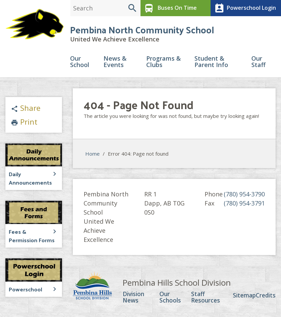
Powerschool (25, 288)
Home (92, 154)
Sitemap (242, 296)
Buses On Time (169, 8)
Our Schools (170, 298)
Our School (79, 63)
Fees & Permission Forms (31, 236)
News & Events (115, 63)
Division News (134, 298)
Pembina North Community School (142, 30)
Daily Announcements (29, 179)
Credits (265, 296)
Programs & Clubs (163, 63)
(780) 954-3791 (244, 204)
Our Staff (258, 63)
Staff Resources (205, 298)
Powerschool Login (243, 8)
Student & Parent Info (211, 63)
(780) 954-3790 (244, 195)
